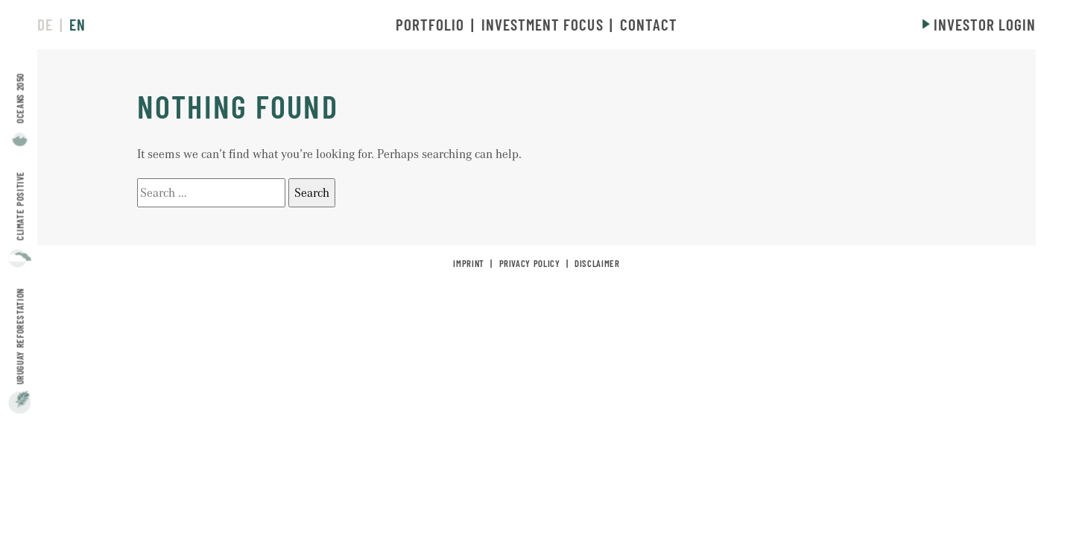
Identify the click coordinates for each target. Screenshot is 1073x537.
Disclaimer (597, 263)
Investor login (985, 24)
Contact (648, 24)
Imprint (468, 263)
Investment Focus (542, 24)
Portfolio (430, 24)
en (77, 24)
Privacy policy (529, 263)
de (45, 24)
